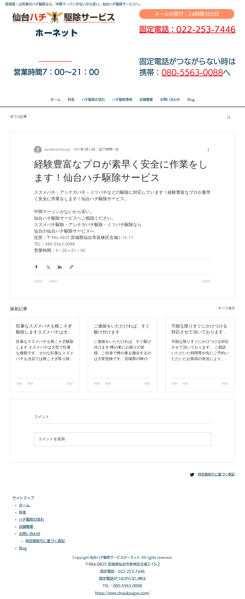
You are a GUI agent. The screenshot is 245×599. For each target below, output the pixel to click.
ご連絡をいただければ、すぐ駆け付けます (122, 329)
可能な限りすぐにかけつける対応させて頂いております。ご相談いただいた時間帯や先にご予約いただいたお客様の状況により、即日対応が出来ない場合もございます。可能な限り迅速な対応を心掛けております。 (199, 329)
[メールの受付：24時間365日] (186, 14)
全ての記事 (18, 117)
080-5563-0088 (192, 72)
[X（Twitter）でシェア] (48, 267)
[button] (229, 117)
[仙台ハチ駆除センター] (192, 474)
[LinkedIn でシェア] (59, 267)
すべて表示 (226, 308)
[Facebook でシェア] (36, 267)
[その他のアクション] (208, 150)
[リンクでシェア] (71, 267)
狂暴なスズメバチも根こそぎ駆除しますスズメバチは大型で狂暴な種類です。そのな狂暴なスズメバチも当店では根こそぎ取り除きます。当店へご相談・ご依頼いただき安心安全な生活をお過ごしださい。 (44, 329)
